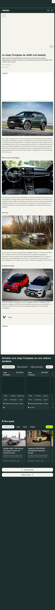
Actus (25, 427)
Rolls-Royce (13, 460)
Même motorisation (37, 367)
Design (32, 427)
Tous (49, 367)
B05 (42, 460)
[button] (13, 373)
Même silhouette (22, 367)
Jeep (5, 372)
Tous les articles (8, 427)
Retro (18, 460)
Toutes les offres (8, 367)
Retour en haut (27, 475)
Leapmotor (37, 460)
